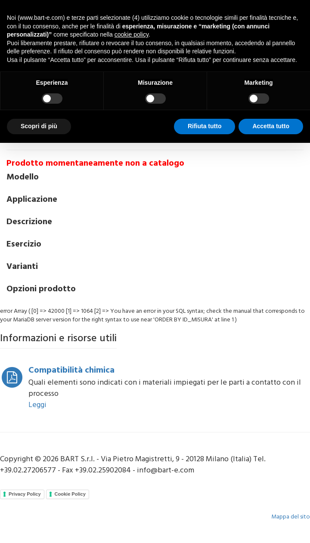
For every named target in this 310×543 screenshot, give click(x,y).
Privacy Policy (25, 494)
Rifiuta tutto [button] (205, 126)
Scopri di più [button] (39, 126)
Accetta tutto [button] (270, 126)
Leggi (37, 405)
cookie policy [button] (132, 34)
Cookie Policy (70, 494)
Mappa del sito (290, 517)
